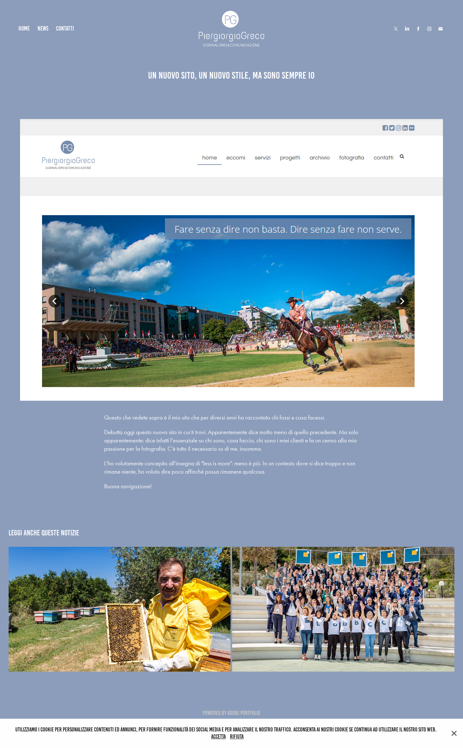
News (43, 28)
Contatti (65, 28)
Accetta (218, 736)
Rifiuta (237, 736)
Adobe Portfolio (243, 713)
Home (24, 28)
